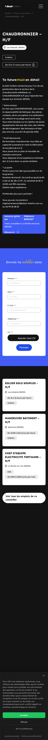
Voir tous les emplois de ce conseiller (21, 498)
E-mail (12, 305)
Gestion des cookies (12, 736)
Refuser (24, 722)
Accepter (24, 715)
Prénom (12, 278)
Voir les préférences (24, 729)
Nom (11, 292)
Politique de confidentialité (31, 736)
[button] (44, 676)
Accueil (8, 13)
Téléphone (13, 319)
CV (10, 332)
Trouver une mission (22, 13)
